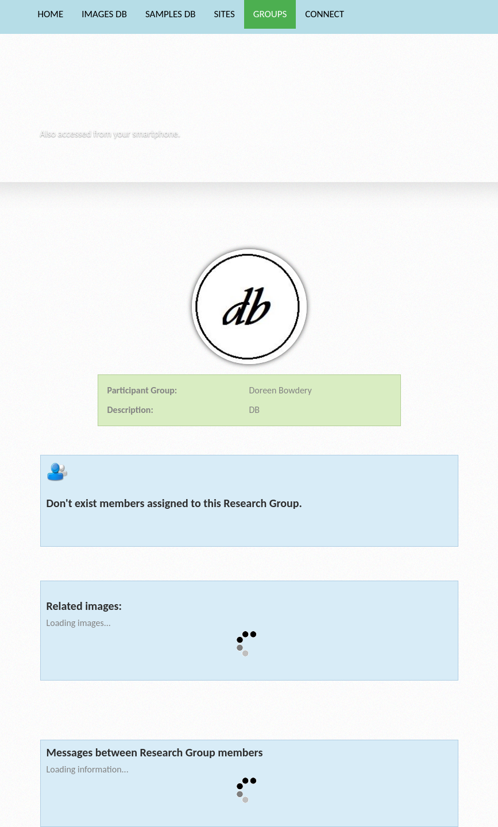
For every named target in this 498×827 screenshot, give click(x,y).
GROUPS (270, 14)
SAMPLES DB (170, 14)
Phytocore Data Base (119, 89)
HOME (51, 14)
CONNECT (324, 14)
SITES (224, 14)
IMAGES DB (104, 14)
